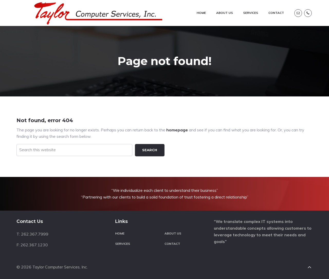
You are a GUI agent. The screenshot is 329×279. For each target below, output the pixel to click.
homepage (177, 126)
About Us (172, 230)
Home (119, 230)
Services (122, 240)
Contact (172, 240)
